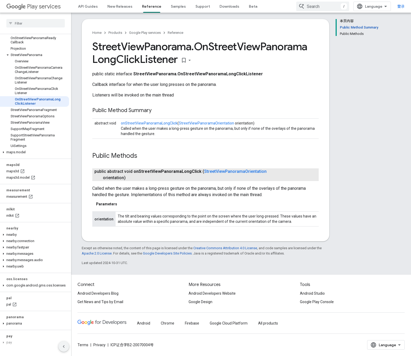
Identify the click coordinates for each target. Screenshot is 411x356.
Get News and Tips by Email (100, 302)
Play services (33, 6)
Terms (82, 345)
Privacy (99, 345)
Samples (178, 6)
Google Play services (145, 33)
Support (202, 6)
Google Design (200, 302)
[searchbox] (35, 23)
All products (268, 323)
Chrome (167, 323)
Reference (175, 33)
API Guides (88, 6)
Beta (253, 6)
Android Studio (312, 293)
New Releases (120, 6)
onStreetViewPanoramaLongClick (149, 123)
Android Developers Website (212, 293)
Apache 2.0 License (97, 253)
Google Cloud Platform (229, 323)
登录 (401, 6)
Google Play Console (317, 302)
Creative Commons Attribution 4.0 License (225, 248)
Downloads (229, 6)
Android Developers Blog (97, 293)
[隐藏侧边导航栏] (63, 346)
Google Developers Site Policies (167, 253)
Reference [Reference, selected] (151, 6)
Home (97, 33)
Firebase (192, 323)
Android (143, 323)
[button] (34, 55)
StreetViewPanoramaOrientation (206, 123)
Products (115, 33)
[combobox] (322, 6)
